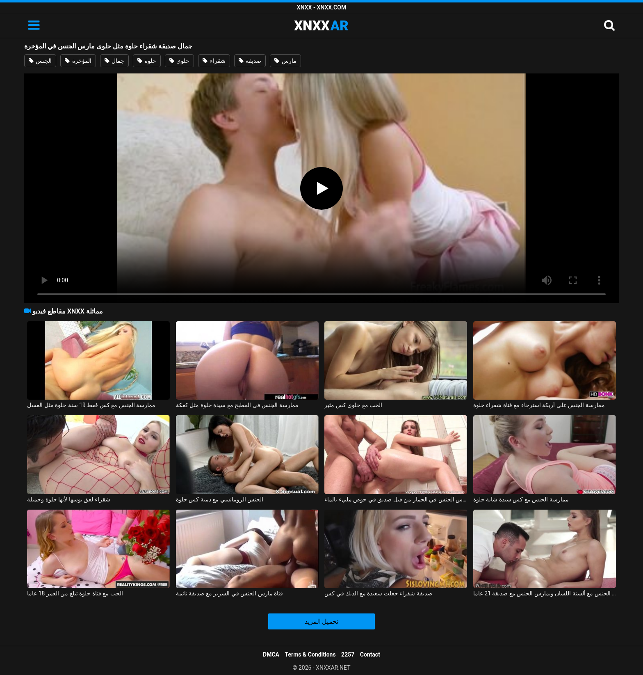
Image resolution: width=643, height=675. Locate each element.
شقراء (214, 60)
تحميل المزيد (322, 621)
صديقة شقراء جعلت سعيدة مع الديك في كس (378, 593)
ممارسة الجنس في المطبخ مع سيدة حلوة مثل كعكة (237, 405)
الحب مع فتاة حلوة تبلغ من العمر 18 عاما (75, 593)
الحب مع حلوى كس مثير (353, 405)
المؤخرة (78, 60)
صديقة (250, 60)
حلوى (179, 60)
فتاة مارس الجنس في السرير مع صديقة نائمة (229, 593)
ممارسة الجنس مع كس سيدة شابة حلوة (521, 499)
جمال (114, 60)
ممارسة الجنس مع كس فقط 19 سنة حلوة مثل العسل (91, 405)
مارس (285, 60)
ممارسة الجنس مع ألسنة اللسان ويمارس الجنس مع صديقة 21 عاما (544, 593)
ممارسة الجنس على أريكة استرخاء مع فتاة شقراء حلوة (539, 405)
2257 (347, 654)
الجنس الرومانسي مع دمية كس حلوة (219, 499)
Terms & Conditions (310, 654)
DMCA (271, 654)
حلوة (146, 60)
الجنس (40, 60)
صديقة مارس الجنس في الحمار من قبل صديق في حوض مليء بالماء (395, 499)
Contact (370, 654)
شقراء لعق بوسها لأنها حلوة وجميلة (68, 499)
